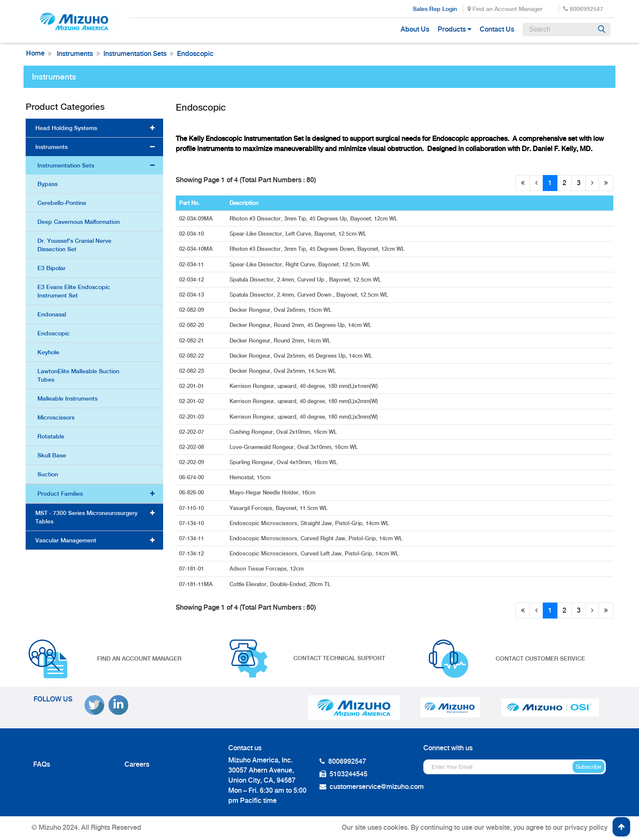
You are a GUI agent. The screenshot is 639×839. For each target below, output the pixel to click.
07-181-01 (192, 569)
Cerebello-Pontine (61, 202)
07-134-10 (192, 523)
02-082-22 (192, 356)
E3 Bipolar (51, 268)
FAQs (41, 764)
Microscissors (55, 417)
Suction (47, 474)
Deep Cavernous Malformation (78, 221)
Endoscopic (195, 54)
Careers (136, 764)
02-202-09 (192, 462)
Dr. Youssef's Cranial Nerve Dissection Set (74, 244)
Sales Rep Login (435, 8)
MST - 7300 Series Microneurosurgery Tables (86, 517)
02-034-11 (192, 264)
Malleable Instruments (67, 398)
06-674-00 (192, 477)
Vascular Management (65, 540)
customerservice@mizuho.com (377, 787)
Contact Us (497, 29)
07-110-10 (192, 508)
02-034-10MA (196, 249)
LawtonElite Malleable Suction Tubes (78, 375)
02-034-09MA (196, 218)
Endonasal (51, 314)
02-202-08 (192, 447)
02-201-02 (192, 401)
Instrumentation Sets (134, 54)
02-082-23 (192, 371)
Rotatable (50, 436)
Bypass (47, 184)
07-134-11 (192, 538)
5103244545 (348, 774)
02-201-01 (192, 386)
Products (452, 29)
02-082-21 (192, 340)
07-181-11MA (196, 584)
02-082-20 (192, 325)
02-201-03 (192, 417)
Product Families (60, 493)
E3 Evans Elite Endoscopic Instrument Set (73, 291)
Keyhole (48, 352)
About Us (415, 29)
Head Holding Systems (66, 128)
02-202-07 (192, 432)
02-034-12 (192, 279)
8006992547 (583, 8)
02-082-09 (192, 310)
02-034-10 (192, 234)
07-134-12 (192, 553)
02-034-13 (192, 295)
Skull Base (51, 455)
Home (35, 53)
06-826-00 (192, 492)
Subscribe (588, 767)
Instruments (74, 54)
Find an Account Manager (505, 8)
